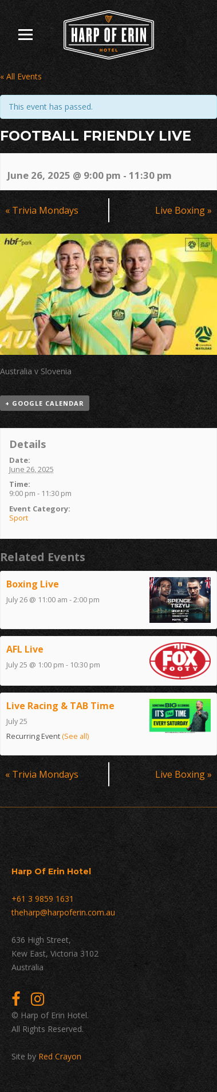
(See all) (75, 736)
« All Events (21, 76)
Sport (18, 518)
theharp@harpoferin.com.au (63, 912)
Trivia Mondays (41, 210)
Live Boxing (183, 210)
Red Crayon (59, 1056)
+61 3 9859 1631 (42, 898)
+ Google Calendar (44, 403)
